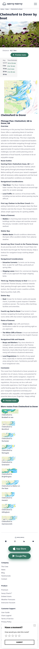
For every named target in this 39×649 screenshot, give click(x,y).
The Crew (4, 566)
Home (2, 9)
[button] (35, 4)
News (3, 570)
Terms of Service (7, 619)
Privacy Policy (6, 622)
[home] (15, 4)
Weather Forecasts (8, 599)
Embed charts (6, 596)
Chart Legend (6, 615)
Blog (3, 573)
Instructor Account (8, 603)
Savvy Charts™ (6, 593)
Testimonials (6, 576)
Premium (4, 590)
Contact (4, 579)
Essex (7, 9)
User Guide (5, 612)
